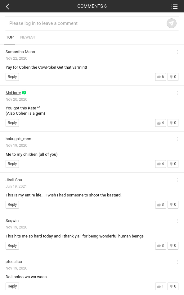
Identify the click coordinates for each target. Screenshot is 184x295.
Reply (12, 77)
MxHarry (13, 92)
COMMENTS (92, 6)
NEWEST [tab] (28, 37)
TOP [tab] (10, 37)
